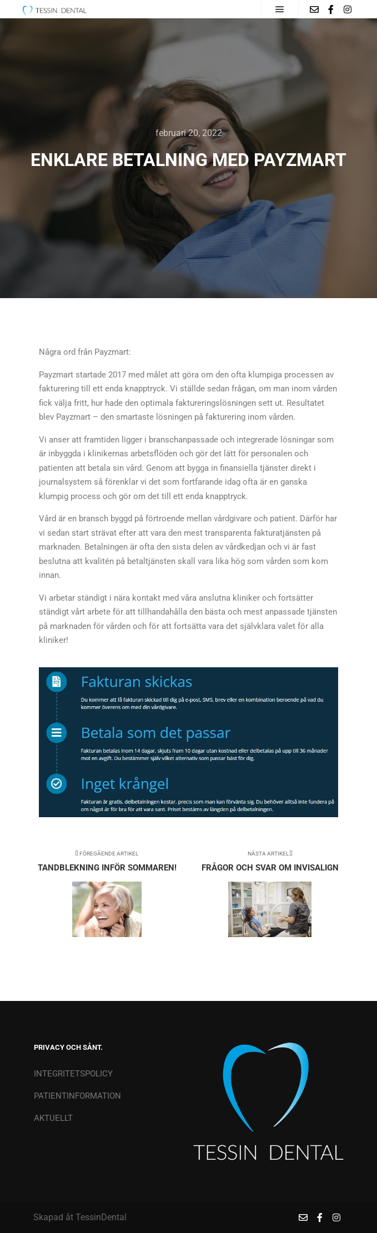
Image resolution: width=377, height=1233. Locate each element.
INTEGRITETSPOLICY (73, 1074)
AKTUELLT (53, 1118)
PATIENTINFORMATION (77, 1096)
